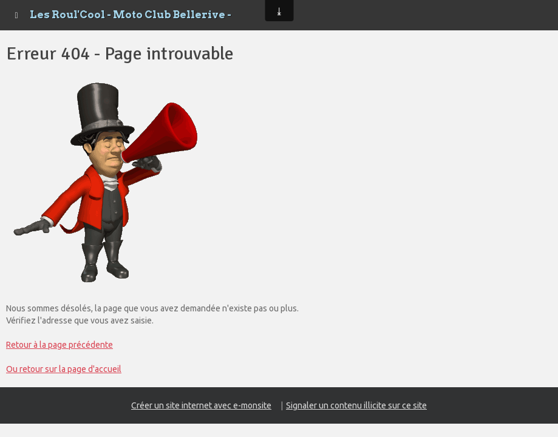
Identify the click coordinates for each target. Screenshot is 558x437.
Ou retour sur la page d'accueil (63, 369)
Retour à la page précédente (59, 345)
